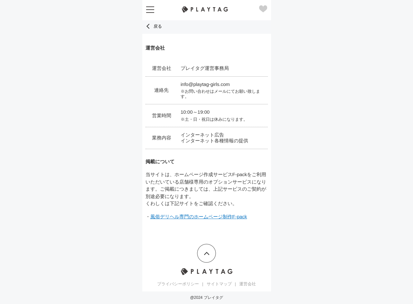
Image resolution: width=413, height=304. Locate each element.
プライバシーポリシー (178, 283)
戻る (153, 26)
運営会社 (247, 283)
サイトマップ (219, 283)
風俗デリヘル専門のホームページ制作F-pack (198, 216)
